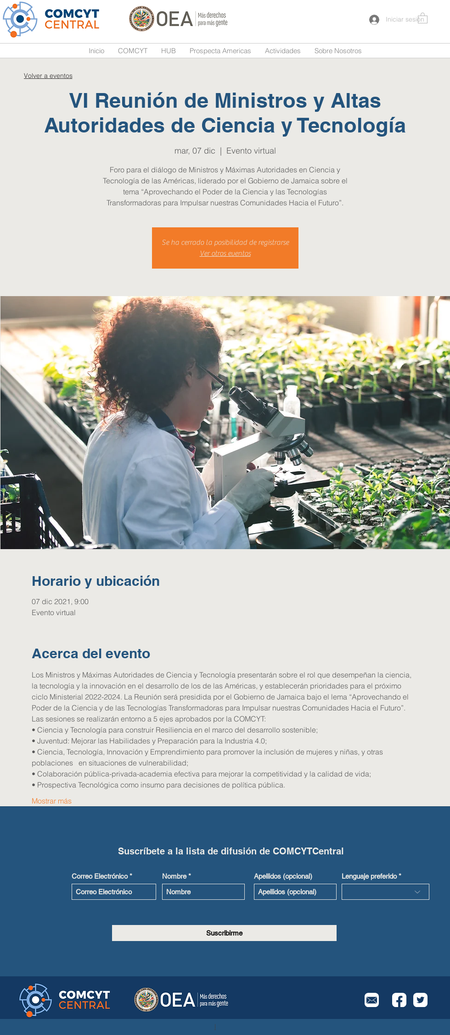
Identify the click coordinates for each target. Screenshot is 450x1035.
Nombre (174, 876)
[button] (423, 17)
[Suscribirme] (224, 933)
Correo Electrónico (100, 876)
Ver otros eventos (225, 253)
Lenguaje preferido (369, 876)
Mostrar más (52, 800)
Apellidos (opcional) (283, 876)
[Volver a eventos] (48, 75)
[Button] (52, 19)
